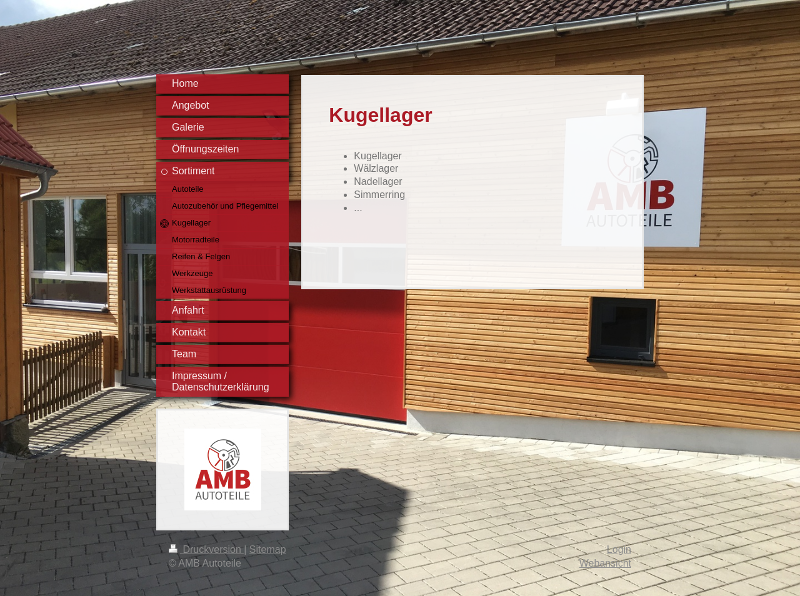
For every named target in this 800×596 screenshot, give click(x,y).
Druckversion (206, 549)
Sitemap (267, 549)
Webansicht (605, 563)
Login (619, 549)
